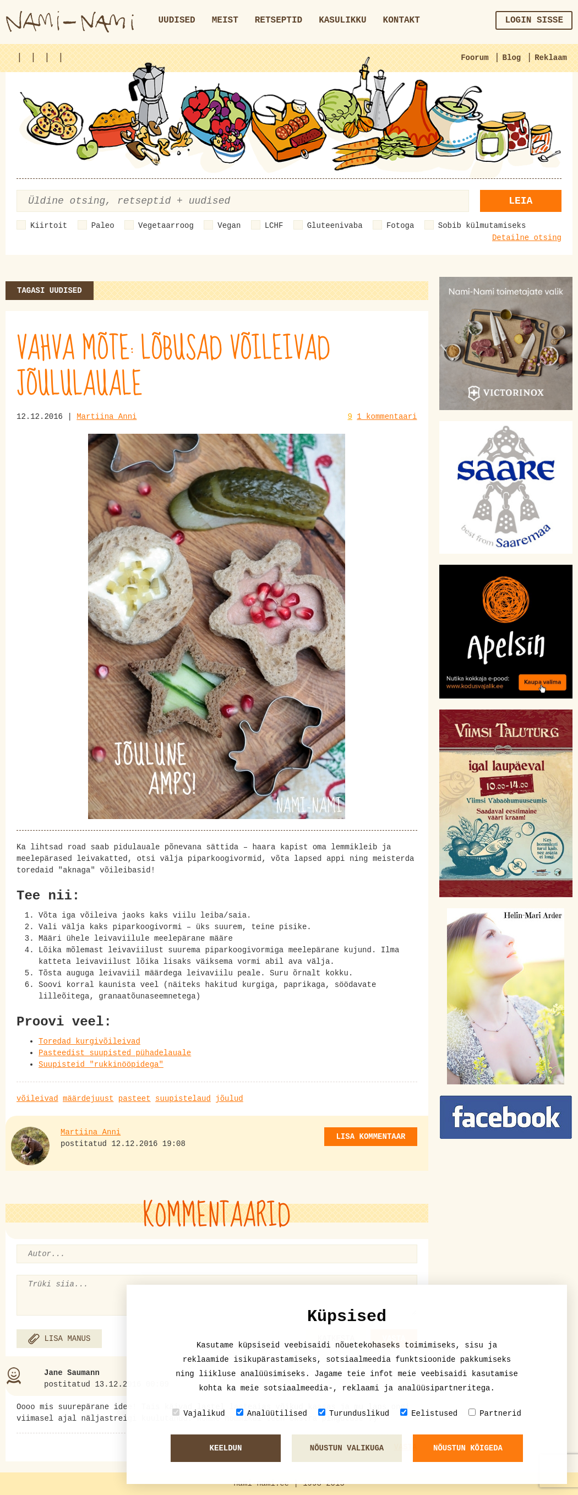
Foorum (474, 57)
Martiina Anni (107, 416)
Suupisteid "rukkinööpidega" (101, 1064)
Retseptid (278, 20)
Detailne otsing (526, 237)
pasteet (134, 1098)
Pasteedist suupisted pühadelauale (115, 1053)
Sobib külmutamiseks (482, 225)
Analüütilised (271, 1413)
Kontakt (401, 20)
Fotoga (400, 225)
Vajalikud (198, 1413)
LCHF (274, 225)
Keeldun (226, 1448)
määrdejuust (88, 1098)
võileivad (37, 1098)
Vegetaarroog (166, 225)
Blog (512, 57)
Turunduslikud (353, 1413)
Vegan (229, 225)
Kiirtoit (48, 225)
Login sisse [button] (534, 20)
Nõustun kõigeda (468, 1448)
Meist (225, 20)
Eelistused (428, 1413)
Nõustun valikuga (347, 1448)
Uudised (177, 20)
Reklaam (551, 57)
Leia (520, 200)
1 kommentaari (387, 416)
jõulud (229, 1098)
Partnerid (494, 1413)
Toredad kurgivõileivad (89, 1041)
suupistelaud (183, 1098)
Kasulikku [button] (342, 20)
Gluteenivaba (335, 225)
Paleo (102, 225)
